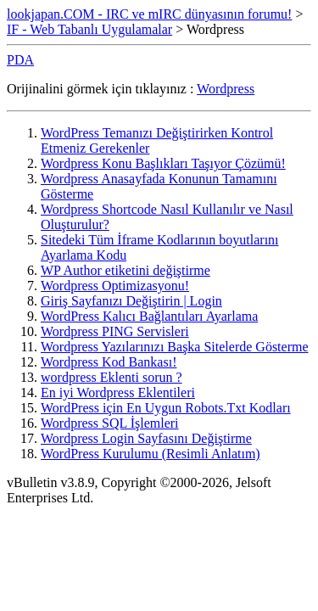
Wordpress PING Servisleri (115, 331)
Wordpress (225, 88)
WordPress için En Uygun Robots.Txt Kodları (166, 408)
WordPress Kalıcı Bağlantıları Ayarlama (149, 316)
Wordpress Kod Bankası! (108, 362)
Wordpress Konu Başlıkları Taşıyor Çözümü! (163, 163)
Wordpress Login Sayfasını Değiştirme (146, 438)
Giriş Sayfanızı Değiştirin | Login (131, 301)
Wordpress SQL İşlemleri (110, 423)
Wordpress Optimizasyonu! (115, 285)
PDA (20, 60)
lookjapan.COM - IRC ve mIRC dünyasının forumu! (149, 14)
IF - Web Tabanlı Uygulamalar (89, 29)
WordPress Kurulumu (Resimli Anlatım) (150, 453)
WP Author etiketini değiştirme (125, 270)
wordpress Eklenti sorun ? (111, 377)
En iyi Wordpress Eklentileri (118, 392)
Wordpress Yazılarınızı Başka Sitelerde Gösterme (175, 346)
